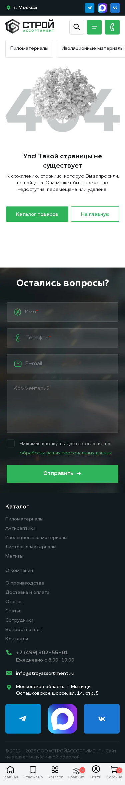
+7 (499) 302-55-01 (42, 653)
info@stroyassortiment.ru (45, 673)
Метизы (14, 556)
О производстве (24, 583)
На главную (95, 214)
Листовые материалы (30, 547)
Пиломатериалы (29, 48)
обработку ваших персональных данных (66, 453)
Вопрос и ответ (23, 629)
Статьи (13, 611)
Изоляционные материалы (93, 48)
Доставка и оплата (27, 592)
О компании (19, 570)
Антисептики (20, 528)
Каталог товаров (37, 214)
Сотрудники (19, 620)
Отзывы (14, 601)
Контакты (16, 639)
